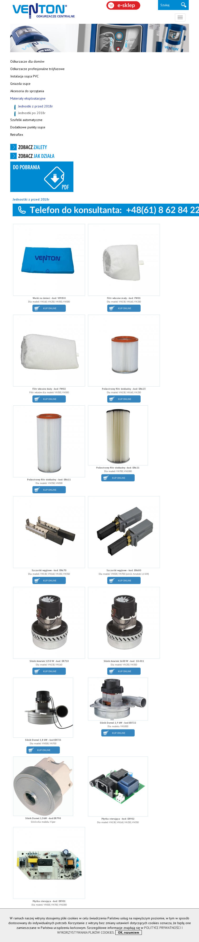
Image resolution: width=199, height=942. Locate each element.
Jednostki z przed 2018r (35, 106)
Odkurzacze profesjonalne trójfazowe (37, 69)
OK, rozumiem (128, 932)
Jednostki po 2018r (32, 113)
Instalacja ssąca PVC (24, 76)
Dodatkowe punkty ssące (27, 127)
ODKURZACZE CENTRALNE (55, 16)
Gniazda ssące (20, 83)
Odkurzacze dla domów (27, 61)
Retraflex (16, 134)
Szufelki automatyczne (26, 120)
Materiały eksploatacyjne (28, 98)
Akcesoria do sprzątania (27, 91)
